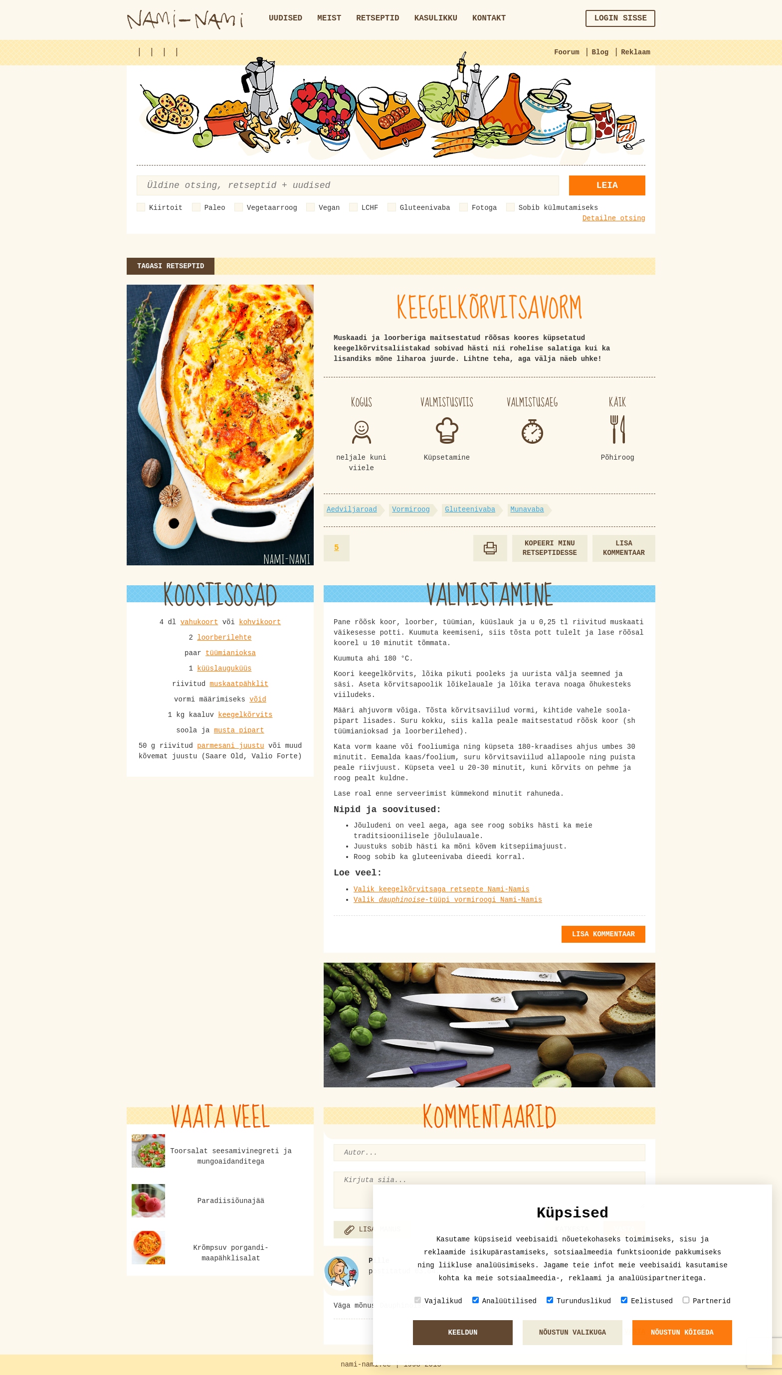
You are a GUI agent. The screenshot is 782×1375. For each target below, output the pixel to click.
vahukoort (199, 622)
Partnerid (707, 1301)
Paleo (214, 208)
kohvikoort (260, 622)
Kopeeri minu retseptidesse (550, 548)
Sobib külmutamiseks (558, 208)
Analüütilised (504, 1301)
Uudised (285, 18)
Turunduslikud (579, 1301)
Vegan (329, 208)
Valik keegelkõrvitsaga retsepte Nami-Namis (442, 889)
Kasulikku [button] (435, 18)
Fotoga (484, 208)
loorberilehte (224, 638)
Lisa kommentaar (624, 548)
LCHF (370, 208)
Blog (600, 52)
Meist (329, 18)
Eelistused (647, 1301)
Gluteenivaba (425, 208)
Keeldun (463, 1333)
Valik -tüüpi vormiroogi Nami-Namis (448, 900)
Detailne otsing (614, 218)
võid (257, 699)
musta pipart (239, 730)
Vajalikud (438, 1301)
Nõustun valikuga (572, 1333)
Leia (607, 185)
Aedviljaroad (352, 510)
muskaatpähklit (239, 684)
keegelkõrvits (245, 715)
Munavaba (527, 510)
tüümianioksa (230, 653)
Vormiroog (411, 510)
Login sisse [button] (620, 18)
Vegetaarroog (272, 208)
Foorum (566, 52)
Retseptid (377, 18)
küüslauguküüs (224, 669)
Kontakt (489, 18)
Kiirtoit (166, 208)
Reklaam (635, 52)
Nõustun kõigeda (682, 1333)
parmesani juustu (230, 746)
